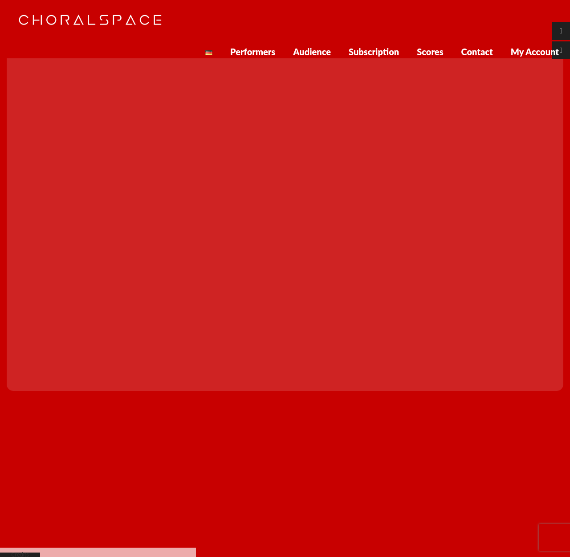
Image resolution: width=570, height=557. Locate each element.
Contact (477, 51)
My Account (535, 51)
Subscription (374, 51)
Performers (252, 51)
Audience (312, 51)
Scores (430, 51)
